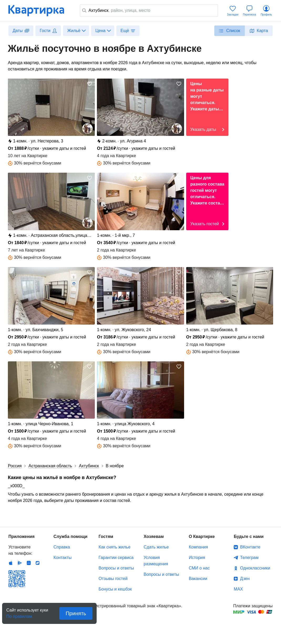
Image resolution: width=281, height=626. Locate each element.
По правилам (19, 614)
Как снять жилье (114, 547)
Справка (62, 547)
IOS (10, 563)
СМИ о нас (199, 568)
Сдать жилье (156, 547)
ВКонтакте (250, 547)
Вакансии (198, 578)
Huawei (28, 563)
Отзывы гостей (112, 578)
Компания (198, 547)
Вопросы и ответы (116, 568)
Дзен (244, 578)
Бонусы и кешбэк (115, 589)
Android (19, 563)
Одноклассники (255, 568)
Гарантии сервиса (115, 557)
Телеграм (249, 557)
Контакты (63, 557)
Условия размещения (156, 560)
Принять (76, 613)
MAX (238, 589)
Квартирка (39, 10)
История (197, 557)
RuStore (37, 563)
